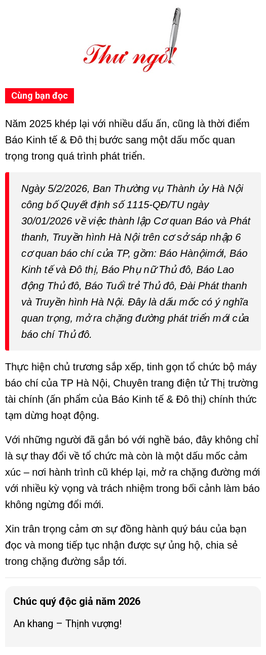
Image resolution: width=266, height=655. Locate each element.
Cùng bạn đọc (39, 95)
